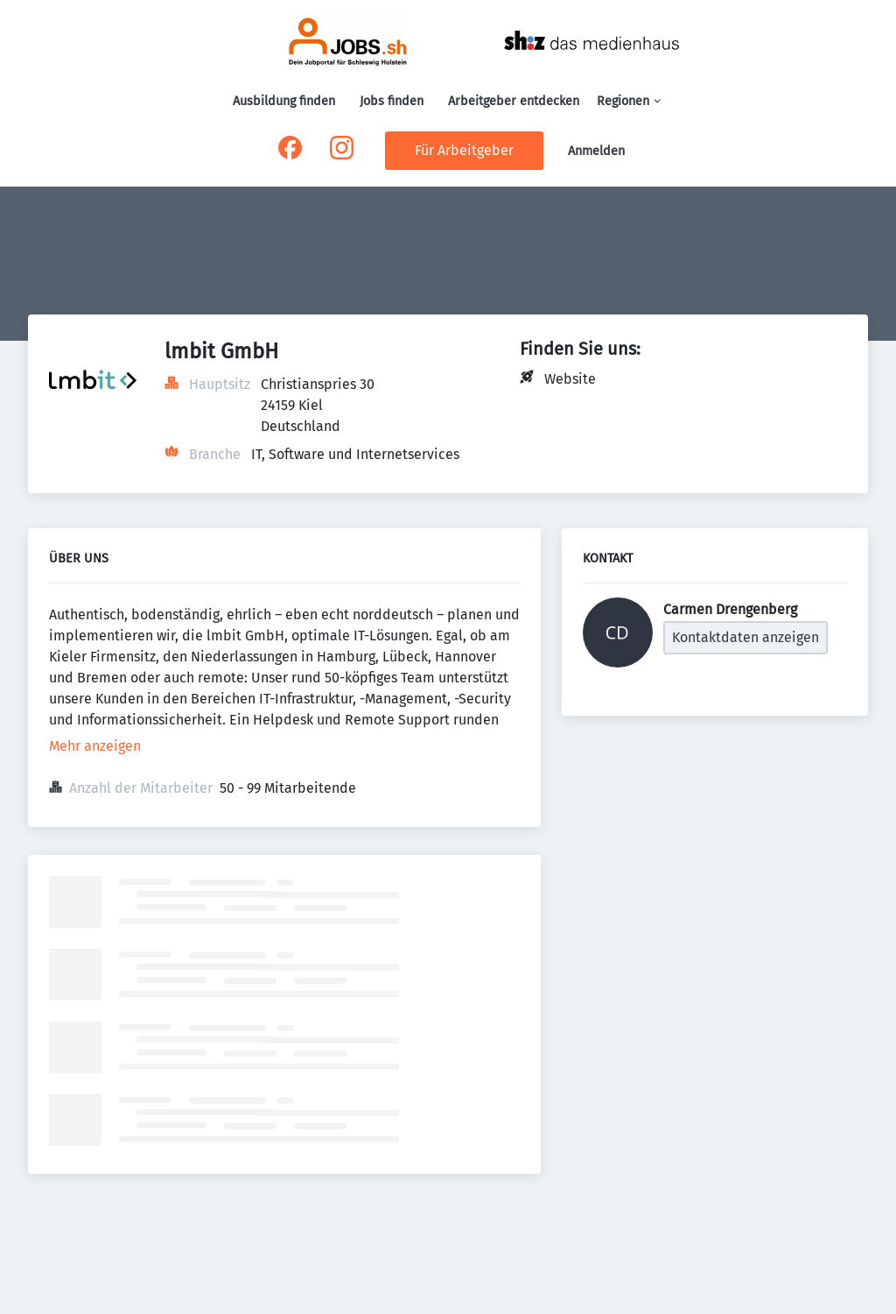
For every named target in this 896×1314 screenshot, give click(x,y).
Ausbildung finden (284, 101)
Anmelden (596, 151)
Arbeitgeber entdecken (513, 101)
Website (570, 379)
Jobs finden (392, 101)
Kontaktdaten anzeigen (745, 637)
